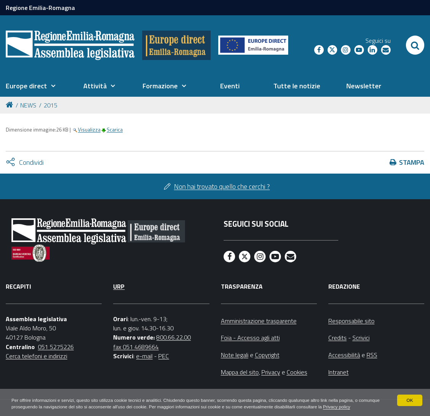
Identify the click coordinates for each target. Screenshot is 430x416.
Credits (337, 337)
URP (119, 286)
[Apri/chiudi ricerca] (415, 45)
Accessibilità (344, 354)
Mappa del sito (240, 372)
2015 (50, 105)
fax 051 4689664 (136, 346)
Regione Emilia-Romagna (40, 7)
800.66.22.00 (173, 337)
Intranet (338, 372)
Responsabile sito (351, 320)
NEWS (28, 105)
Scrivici (361, 337)
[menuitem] (30, 86)
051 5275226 (56, 346)
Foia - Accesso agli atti (250, 337)
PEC (163, 356)
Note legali (234, 354)
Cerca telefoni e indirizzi (36, 356)
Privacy (270, 372)
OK (409, 393)
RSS (372, 354)
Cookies (297, 372)
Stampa (411, 162)
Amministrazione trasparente (259, 320)
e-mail (144, 356)
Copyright (267, 354)
